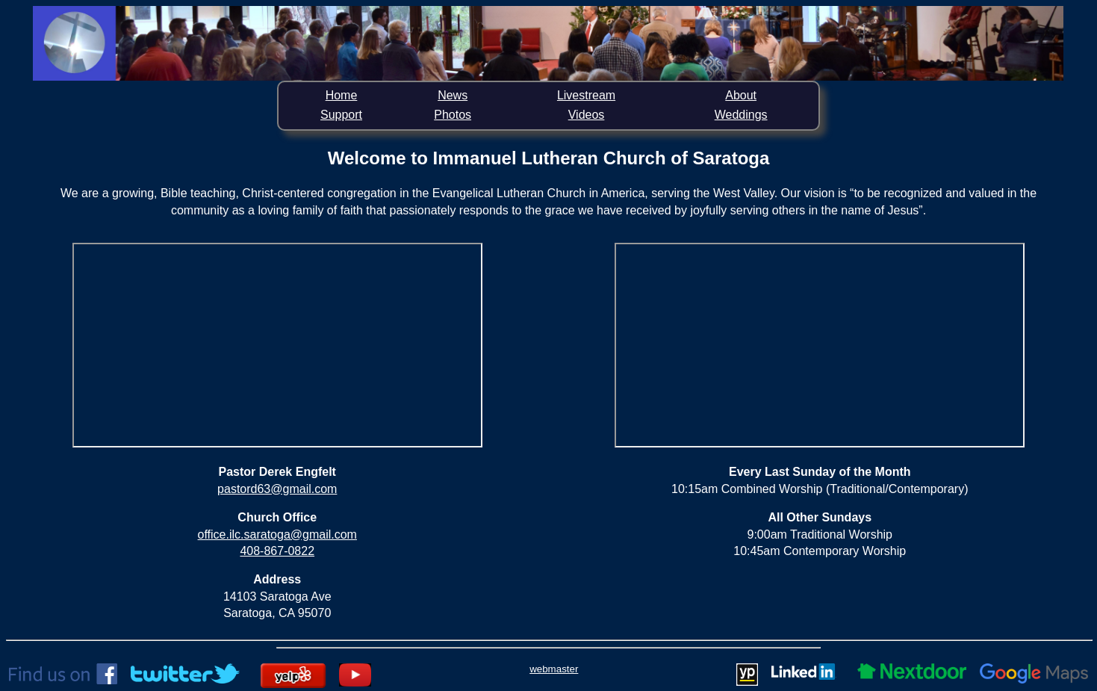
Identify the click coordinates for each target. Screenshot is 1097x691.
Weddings (741, 114)
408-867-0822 (277, 551)
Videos (586, 114)
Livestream (586, 95)
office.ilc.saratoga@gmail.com (277, 534)
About (740, 95)
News (452, 95)
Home (342, 95)
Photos (452, 114)
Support (341, 114)
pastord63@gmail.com (277, 489)
